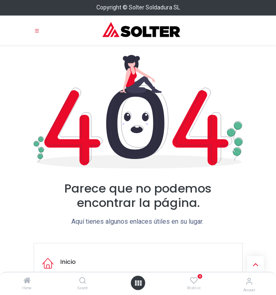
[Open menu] (138, 283)
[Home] (27, 281)
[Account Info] (249, 281)
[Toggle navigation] (37, 30)
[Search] (83, 281)
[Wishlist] (194, 281)
